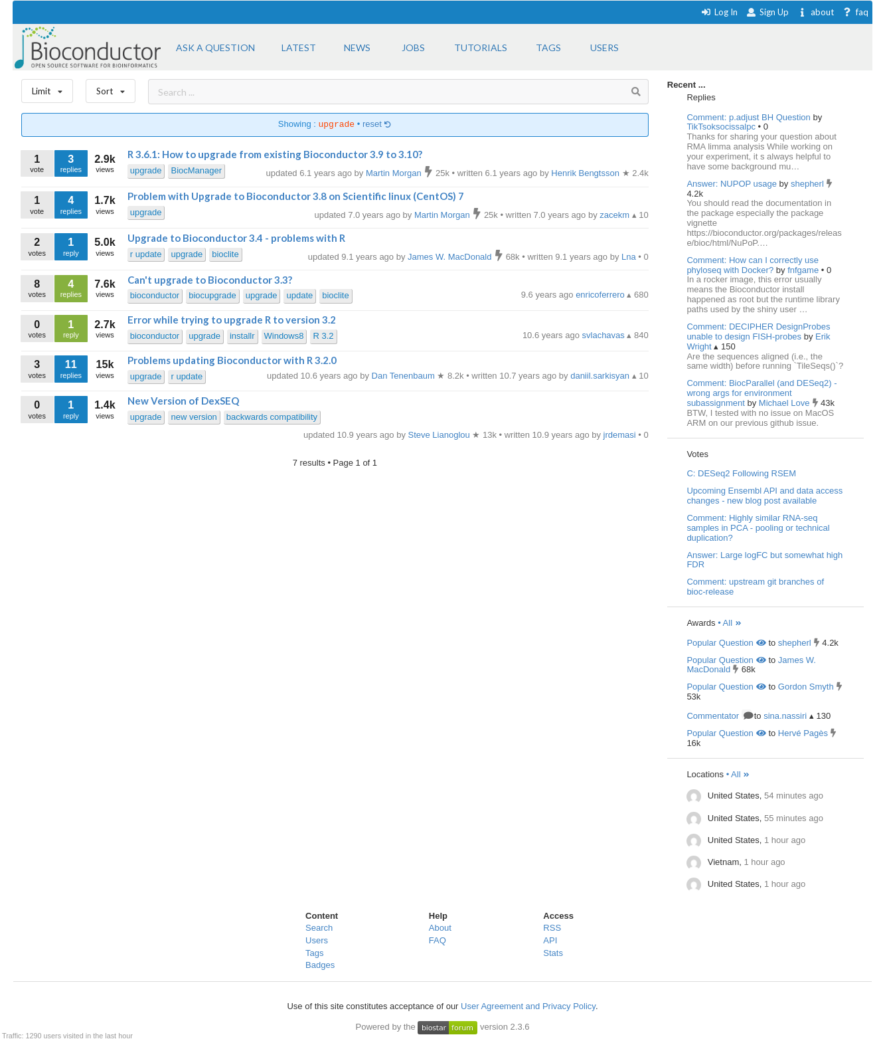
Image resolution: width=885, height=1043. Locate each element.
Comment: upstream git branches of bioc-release (755, 587)
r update (146, 254)
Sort (110, 88)
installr (242, 336)
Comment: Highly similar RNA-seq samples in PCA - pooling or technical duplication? (757, 528)
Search (319, 928)
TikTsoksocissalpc (722, 127)
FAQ (437, 940)
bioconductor (154, 295)
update (299, 295)
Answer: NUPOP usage (731, 184)
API (550, 940)
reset (377, 125)
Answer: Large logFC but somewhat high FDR (764, 560)
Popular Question (725, 643)
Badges (320, 965)
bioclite (225, 254)
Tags (314, 953)
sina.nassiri (785, 716)
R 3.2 (323, 336)
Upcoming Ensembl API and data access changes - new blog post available (764, 496)
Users (316, 940)
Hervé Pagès (803, 733)
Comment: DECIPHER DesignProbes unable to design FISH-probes (758, 331)
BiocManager (196, 170)
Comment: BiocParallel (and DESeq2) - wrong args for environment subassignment (761, 393)
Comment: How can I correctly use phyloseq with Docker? (752, 265)
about (815, 12)
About (440, 928)
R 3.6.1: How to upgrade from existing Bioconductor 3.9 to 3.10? (274, 154)
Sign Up (767, 12)
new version (193, 417)
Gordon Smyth (806, 687)
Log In (719, 12)
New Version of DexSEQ (183, 401)
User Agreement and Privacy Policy (528, 1006)
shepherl (808, 184)
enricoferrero (601, 295)
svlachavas (604, 335)
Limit (47, 88)
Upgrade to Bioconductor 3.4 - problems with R (236, 238)
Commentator (719, 716)
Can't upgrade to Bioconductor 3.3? (209, 280)
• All (730, 623)
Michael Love (785, 403)
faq (855, 12)
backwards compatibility (271, 417)
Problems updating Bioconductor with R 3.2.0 (232, 360)
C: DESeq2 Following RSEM (741, 473)
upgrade (146, 170)
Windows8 (284, 336)
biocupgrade (212, 295)
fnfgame (804, 270)
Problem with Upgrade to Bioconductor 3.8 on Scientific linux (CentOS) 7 (295, 196)
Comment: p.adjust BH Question (748, 117)
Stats (553, 953)
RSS (552, 928)
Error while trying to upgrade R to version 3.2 (231, 320)
